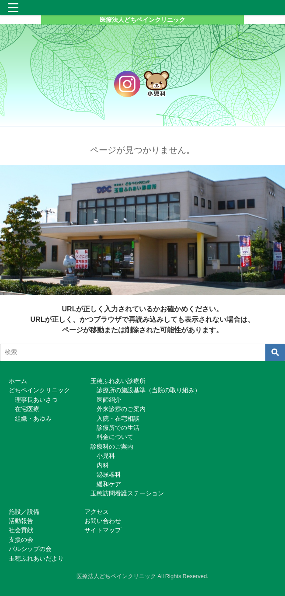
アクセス (96, 512)
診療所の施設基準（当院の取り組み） (149, 390)
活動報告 (21, 521)
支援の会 (21, 540)
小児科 (106, 456)
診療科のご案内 (111, 446)
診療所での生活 (118, 428)
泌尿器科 (109, 474)
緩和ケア (109, 484)
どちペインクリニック (39, 390)
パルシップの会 (30, 549)
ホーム (18, 381)
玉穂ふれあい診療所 (118, 381)
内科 (103, 465)
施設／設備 (24, 512)
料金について (115, 437)
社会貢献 (21, 530)
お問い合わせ (102, 521)
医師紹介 (109, 400)
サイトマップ (102, 530)
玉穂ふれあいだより (36, 558)
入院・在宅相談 (118, 418)
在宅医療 (27, 409)
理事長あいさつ (36, 400)
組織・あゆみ (33, 418)
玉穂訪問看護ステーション (127, 493)
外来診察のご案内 (121, 409)
